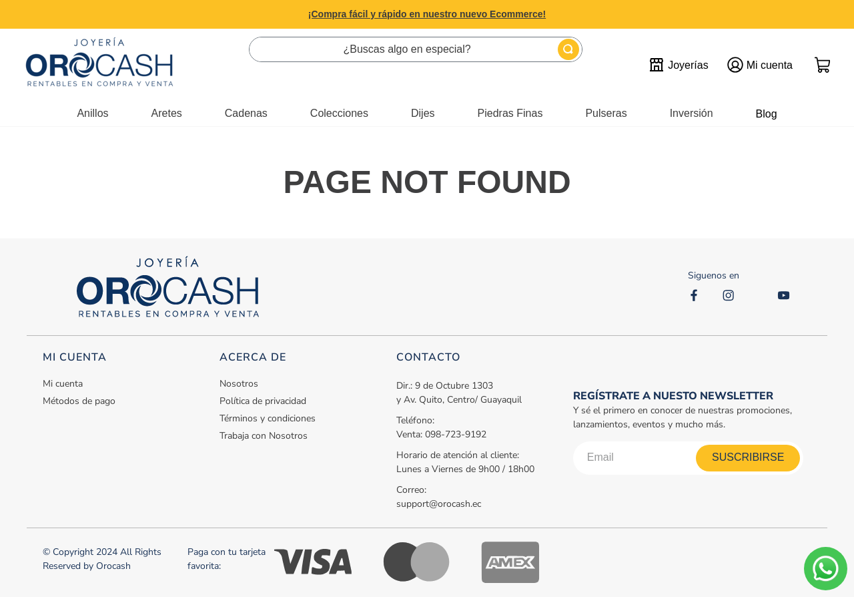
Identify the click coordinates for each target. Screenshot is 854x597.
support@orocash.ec (438, 504)
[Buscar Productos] (568, 49)
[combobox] (415, 49)
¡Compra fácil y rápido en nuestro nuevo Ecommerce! (427, 14)
